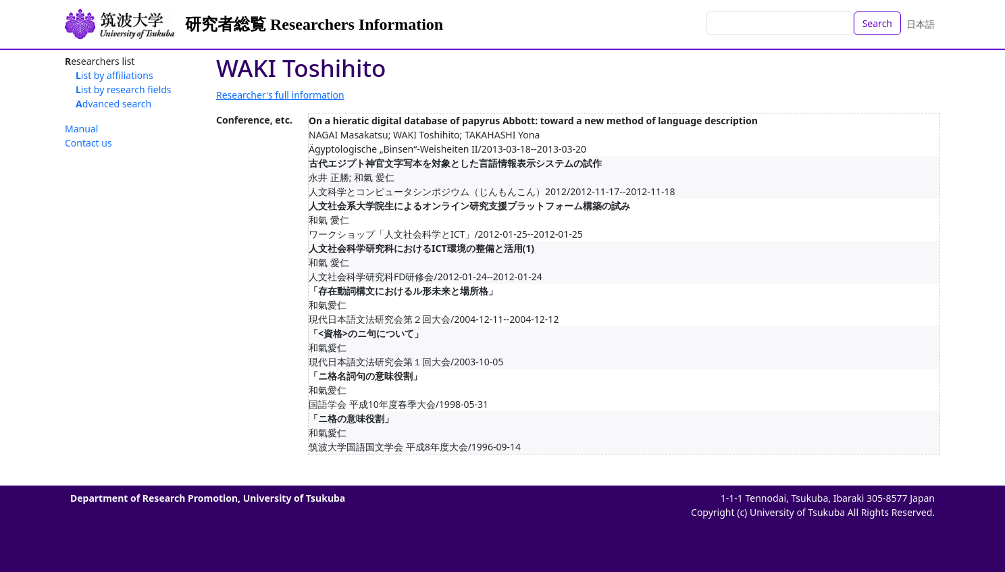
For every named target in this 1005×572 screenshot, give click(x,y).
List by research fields (124, 89)
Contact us (88, 142)
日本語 (920, 24)
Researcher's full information (280, 94)
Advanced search (113, 103)
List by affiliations (114, 75)
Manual (81, 128)
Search (877, 23)
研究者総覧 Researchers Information (314, 24)
